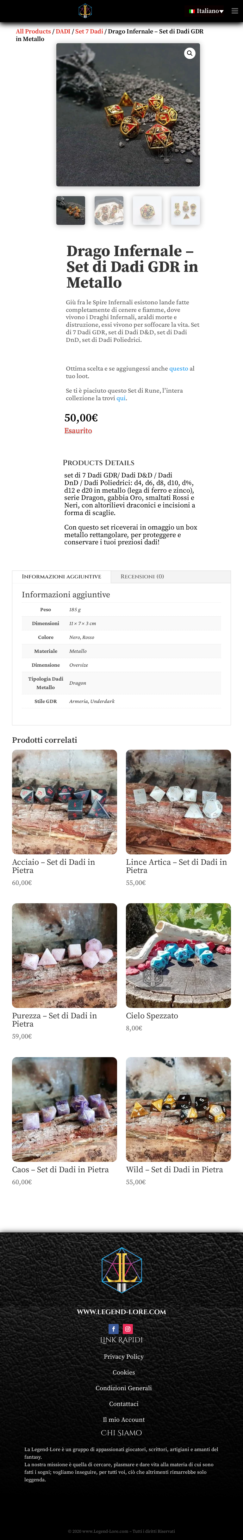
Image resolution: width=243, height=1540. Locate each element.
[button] (190, 53)
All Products (33, 32)
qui (121, 398)
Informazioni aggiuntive (61, 577)
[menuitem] (204, 11)
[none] (204, 11)
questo (178, 368)
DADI (63, 32)
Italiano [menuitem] (208, 11)
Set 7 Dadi (89, 32)
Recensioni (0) (142, 577)
